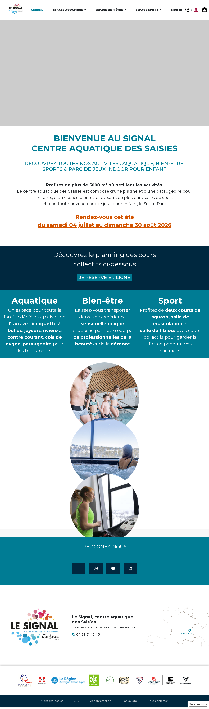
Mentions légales (52, 702)
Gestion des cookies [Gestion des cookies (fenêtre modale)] (198, 705)
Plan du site (129, 702)
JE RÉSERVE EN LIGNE (104, 278)
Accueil (37, 9)
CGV (76, 702)
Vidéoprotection (100, 702)
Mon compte (181, 9)
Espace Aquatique (68, 9)
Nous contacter (157, 702)
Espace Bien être (110, 9)
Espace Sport (147, 9)
